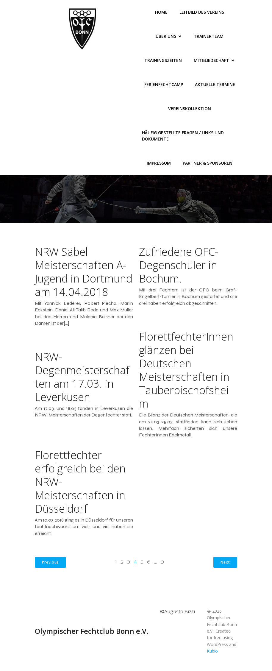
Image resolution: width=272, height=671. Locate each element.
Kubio (212, 651)
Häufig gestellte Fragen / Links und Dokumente (183, 136)
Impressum (159, 163)
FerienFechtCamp (163, 84)
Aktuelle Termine (215, 84)
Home (161, 12)
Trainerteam (208, 36)
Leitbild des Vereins (201, 12)
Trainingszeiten (163, 60)
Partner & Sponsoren (207, 163)
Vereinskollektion (189, 108)
